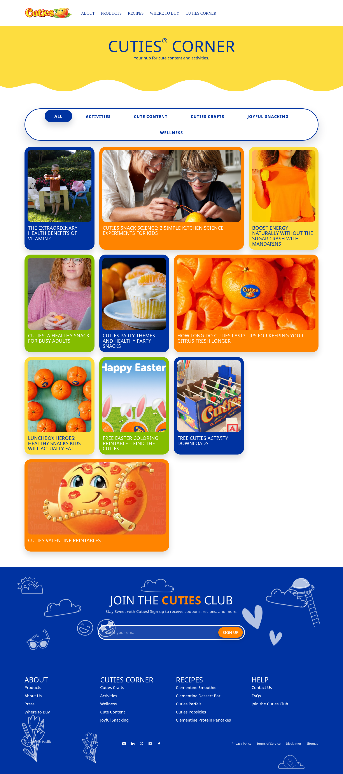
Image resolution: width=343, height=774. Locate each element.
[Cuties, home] (48, 13)
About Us (33, 695)
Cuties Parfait (188, 703)
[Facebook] (159, 743)
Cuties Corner (201, 13)
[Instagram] (124, 743)
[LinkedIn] (133, 743)
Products (111, 13)
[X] (141, 743)
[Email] (150, 743)
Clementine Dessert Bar (198, 695)
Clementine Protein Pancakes (203, 720)
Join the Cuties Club (270, 703)
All (58, 116)
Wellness (171, 132)
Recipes (136, 13)
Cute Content (151, 116)
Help (260, 679)
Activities (98, 116)
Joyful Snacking (268, 116)
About (88, 13)
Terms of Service (268, 743)
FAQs (256, 695)
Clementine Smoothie (196, 687)
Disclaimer (293, 743)
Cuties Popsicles (191, 712)
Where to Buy (164, 13)
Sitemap (312, 743)
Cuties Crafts (207, 116)
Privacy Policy (241, 743)
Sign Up (230, 632)
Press (29, 703)
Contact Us (262, 687)
